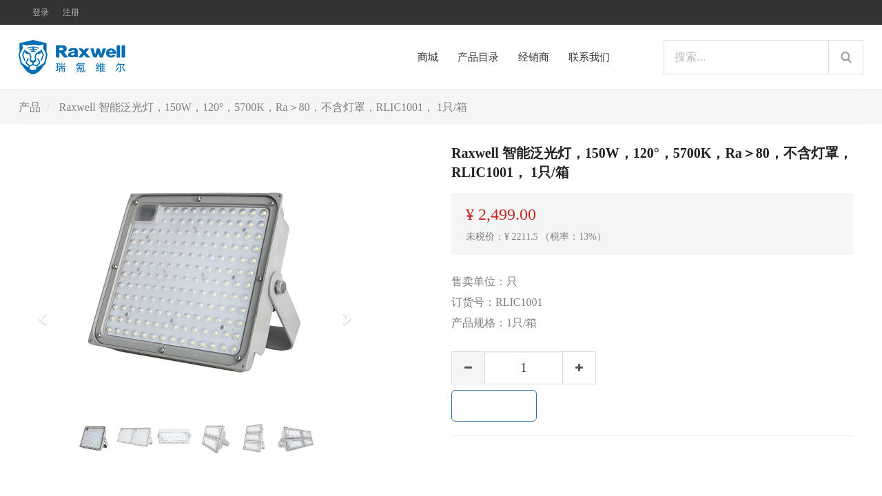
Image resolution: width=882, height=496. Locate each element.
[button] (47, 312)
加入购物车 (494, 406)
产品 (30, 107)
